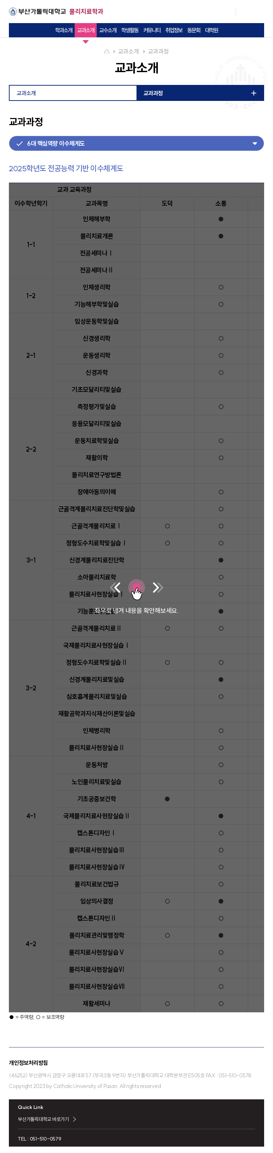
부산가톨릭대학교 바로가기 (43, 1118)
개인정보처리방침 (28, 1062)
